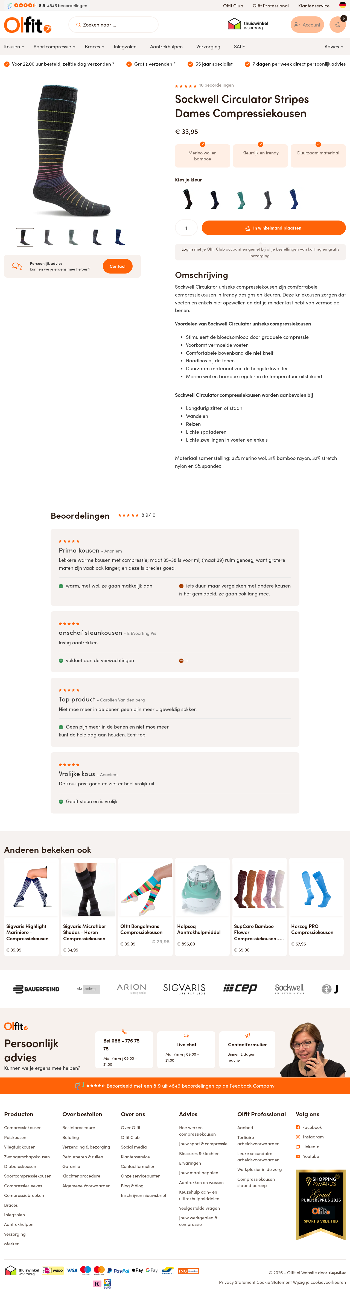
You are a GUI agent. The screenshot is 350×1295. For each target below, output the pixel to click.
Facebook (309, 1127)
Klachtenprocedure (81, 1176)
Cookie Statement (274, 1282)
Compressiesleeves (23, 1186)
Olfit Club (233, 5)
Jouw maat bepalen (198, 1173)
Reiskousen (15, 1137)
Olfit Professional (271, 5)
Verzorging (15, 1234)
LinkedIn (307, 1147)
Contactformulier (137, 1166)
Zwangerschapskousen (27, 1157)
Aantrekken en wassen (201, 1182)
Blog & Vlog (132, 1186)
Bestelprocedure (78, 1128)
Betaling (70, 1137)
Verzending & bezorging (86, 1147)
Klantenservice (314, 5)
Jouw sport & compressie (203, 1144)
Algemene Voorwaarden (86, 1186)
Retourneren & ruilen (82, 1157)
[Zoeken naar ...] (78, 24)
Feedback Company (252, 1086)
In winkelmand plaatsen (272, 227)
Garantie (71, 1166)
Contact (117, 267)
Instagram (310, 1137)
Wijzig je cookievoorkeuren (319, 1282)
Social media (134, 1147)
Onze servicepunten (141, 1176)
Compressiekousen (23, 1128)
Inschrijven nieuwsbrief (143, 1195)
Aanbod (245, 1128)
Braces (11, 1205)
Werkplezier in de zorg (259, 1170)
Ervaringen (190, 1163)
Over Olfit (130, 1128)
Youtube (307, 1156)
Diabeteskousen (20, 1166)
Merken (11, 1244)
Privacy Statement (237, 1282)
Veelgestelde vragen (199, 1208)
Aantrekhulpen (18, 1225)
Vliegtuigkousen (20, 1147)
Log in (187, 249)
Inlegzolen (14, 1215)
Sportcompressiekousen (27, 1176)
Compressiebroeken (24, 1195)
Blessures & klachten (199, 1153)
